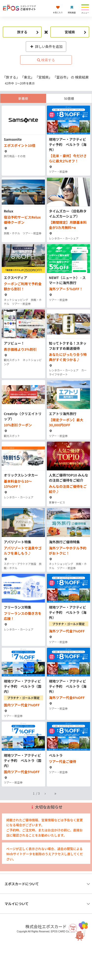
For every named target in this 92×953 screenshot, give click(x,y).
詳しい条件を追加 (46, 46)
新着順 (23, 98)
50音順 (69, 98)
